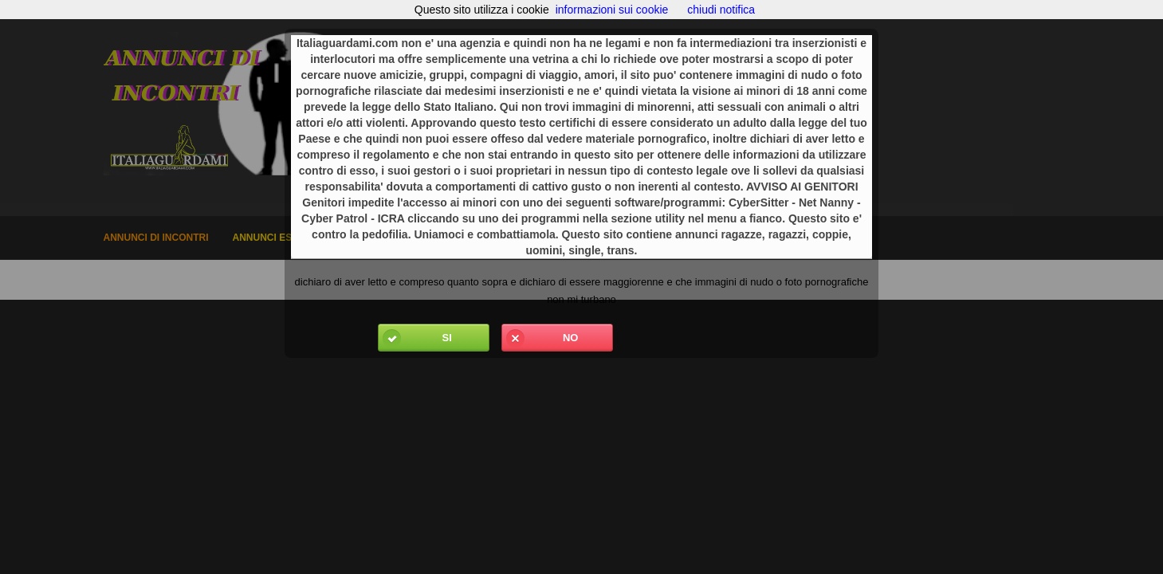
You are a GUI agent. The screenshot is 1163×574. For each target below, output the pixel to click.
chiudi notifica (721, 9)
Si (415, 337)
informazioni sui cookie (612, 9)
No (540, 337)
